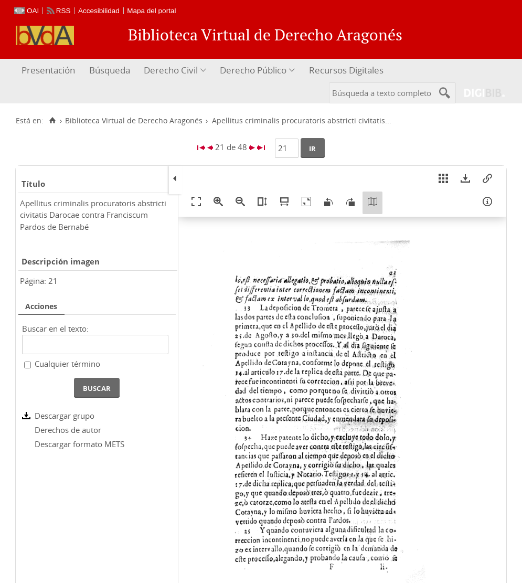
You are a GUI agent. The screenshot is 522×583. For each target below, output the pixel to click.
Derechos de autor (68, 430)
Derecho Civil (171, 70)
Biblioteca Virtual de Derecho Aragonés (134, 120)
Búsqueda (109, 70)
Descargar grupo (64, 415)
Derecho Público (253, 70)
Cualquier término (67, 363)
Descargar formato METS (79, 444)
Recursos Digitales (346, 70)
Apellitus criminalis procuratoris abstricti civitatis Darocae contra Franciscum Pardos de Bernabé (93, 215)
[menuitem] (49, 70)
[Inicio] (52, 120)
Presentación (48, 70)
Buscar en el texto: (55, 328)
